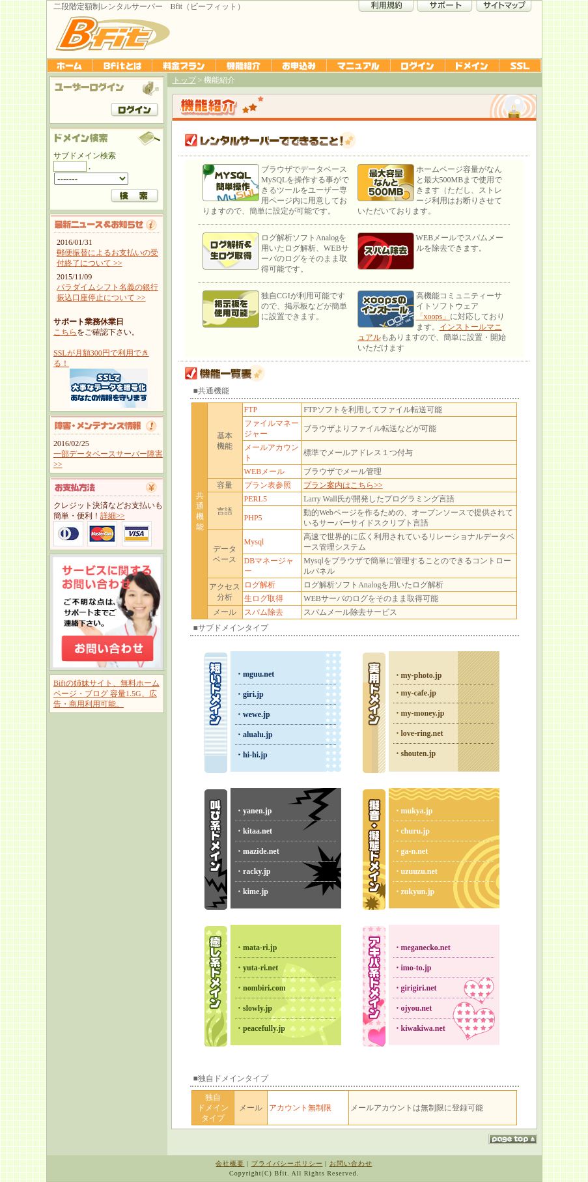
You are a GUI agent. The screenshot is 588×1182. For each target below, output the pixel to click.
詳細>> (112, 515)
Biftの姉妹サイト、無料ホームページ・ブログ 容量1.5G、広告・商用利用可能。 (106, 694)
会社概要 (230, 1163)
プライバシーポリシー (287, 1163)
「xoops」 (433, 316)
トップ (184, 80)
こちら (65, 332)
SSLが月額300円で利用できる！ (108, 378)
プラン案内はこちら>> (343, 485)
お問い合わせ (350, 1163)
